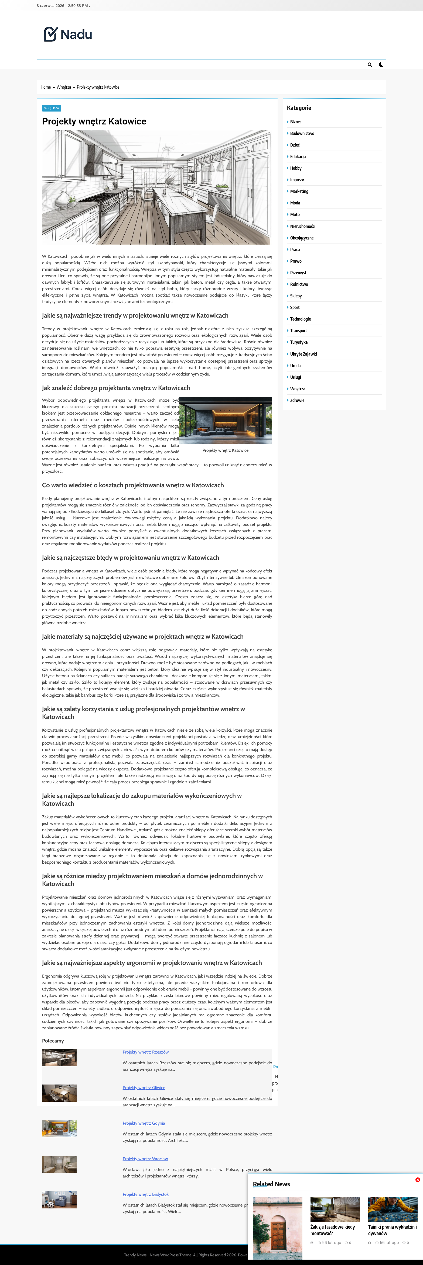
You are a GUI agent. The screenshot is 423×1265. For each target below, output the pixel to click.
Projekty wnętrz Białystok (146, 1194)
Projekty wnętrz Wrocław (145, 1158)
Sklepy (296, 295)
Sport (295, 307)
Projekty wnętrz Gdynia (144, 1123)
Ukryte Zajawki (303, 354)
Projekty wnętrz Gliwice (144, 1087)
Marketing (299, 191)
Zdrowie (297, 400)
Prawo (296, 261)
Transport (298, 330)
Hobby (296, 168)
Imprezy (297, 179)
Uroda (295, 365)
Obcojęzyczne (301, 238)
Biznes (295, 121)
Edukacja (298, 156)
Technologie (300, 319)
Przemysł (298, 272)
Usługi (295, 377)
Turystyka (299, 342)
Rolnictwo (299, 284)
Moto (295, 214)
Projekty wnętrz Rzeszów (146, 1052)
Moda (295, 203)
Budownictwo (302, 133)
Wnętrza (51, 108)
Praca (295, 249)
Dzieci (295, 145)
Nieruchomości (302, 226)
